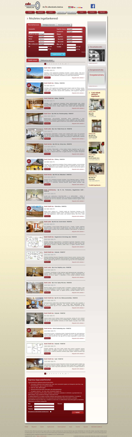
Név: (29, 403)
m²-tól (78, 47)
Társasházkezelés (96, 47)
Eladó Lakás (92, 154)
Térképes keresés (49, 25)
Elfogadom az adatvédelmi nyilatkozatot (38, 411)
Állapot (59, 34)
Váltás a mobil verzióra (41, 436)
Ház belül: (60, 41)
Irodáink (51, 12)
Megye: (31, 36)
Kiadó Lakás (92, 111)
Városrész (31, 41)
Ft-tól (50, 46)
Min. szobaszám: (33, 44)
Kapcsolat (102, 12)
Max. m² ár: (60, 44)
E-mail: (30, 406)
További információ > (93, 63)
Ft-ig (49, 49)
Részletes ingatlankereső (43, 18)
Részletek (46, 77)
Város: (30, 39)
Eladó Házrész (93, 175)
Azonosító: (32, 29)
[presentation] (41, 416)
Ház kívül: (60, 39)
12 (65, 63)
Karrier (81, 12)
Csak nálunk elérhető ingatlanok (95, 94)
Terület (59, 47)
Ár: (29, 46)
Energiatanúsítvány (96, 70)
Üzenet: (60, 403)
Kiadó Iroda (92, 133)
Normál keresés (33, 25)
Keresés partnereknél (64, 25)
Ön (46, 7)
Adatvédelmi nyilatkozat (96, 426)
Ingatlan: (60, 36)
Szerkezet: (60, 31)
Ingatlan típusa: (61, 29)
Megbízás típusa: (33, 34)
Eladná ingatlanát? (71, 12)
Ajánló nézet (32, 60)
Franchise (92, 12)
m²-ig (78, 49)
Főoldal (30, 12)
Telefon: (30, 409)
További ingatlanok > (95, 185)
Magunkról (40, 12)
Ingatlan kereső (61, 12)
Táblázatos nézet (46, 60)
